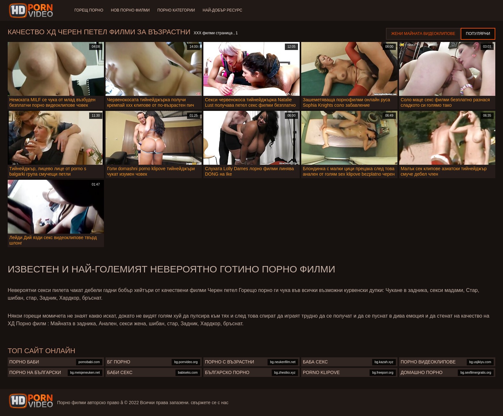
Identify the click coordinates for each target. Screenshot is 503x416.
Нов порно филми (130, 10)
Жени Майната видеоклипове (423, 33)
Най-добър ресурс (223, 10)
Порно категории (176, 10)
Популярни (478, 33)
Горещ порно (88, 10)
